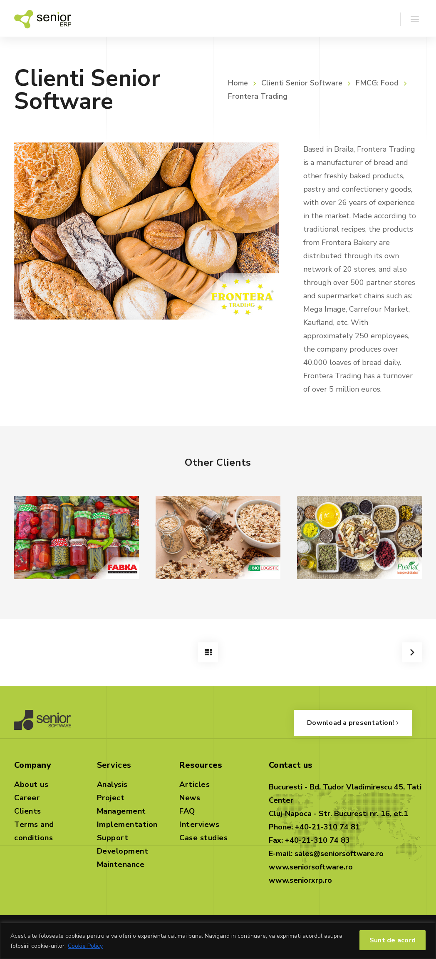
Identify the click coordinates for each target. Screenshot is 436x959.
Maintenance (121, 863)
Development (123, 849)
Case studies (203, 836)
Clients (27, 809)
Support (113, 836)
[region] (218, 941)
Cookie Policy (85, 946)
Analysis (112, 783)
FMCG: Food (377, 83)
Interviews (199, 823)
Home (238, 83)
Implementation (127, 823)
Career (27, 796)
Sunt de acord (392, 940)
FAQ (187, 809)
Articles (194, 783)
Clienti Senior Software (301, 83)
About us (31, 783)
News (189, 796)
